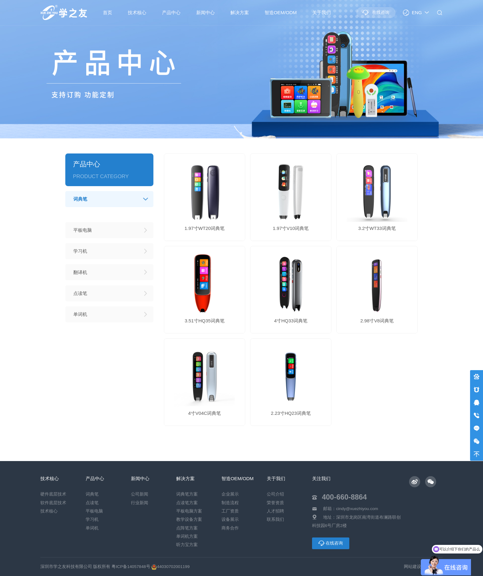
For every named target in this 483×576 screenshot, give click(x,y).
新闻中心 (205, 12)
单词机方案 (187, 536)
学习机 (92, 519)
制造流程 (230, 502)
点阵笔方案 (187, 528)
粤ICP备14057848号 (131, 566)
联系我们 (275, 519)
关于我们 (321, 12)
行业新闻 (139, 502)
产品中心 (171, 12)
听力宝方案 (187, 544)
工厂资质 (230, 511)
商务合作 (230, 528)
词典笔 (92, 494)
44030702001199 (170, 566)
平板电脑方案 (189, 511)
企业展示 (230, 494)
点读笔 (92, 502)
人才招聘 (275, 511)
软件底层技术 (53, 502)
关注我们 (321, 478)
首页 (107, 12)
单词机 (92, 528)
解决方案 (239, 12)
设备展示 (230, 519)
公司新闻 (139, 494)
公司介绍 (275, 494)
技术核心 (137, 12)
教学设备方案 (189, 519)
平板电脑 (94, 511)
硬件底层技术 (53, 494)
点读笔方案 (187, 502)
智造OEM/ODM (281, 12)
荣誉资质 (275, 502)
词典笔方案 (187, 494)
